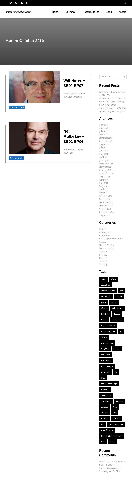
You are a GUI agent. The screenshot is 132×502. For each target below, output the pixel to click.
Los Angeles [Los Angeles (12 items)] (106, 360)
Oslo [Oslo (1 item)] (103, 378)
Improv (102, 242)
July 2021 (103, 147)
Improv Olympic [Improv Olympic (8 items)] (108, 326)
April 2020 (104, 189)
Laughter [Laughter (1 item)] (105, 349)
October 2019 (105, 209)
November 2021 (106, 138)
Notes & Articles (91, 12)
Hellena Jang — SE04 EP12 (111, 111)
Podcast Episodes (107, 248)
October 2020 (105, 170)
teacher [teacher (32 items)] (104, 407)
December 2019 (106, 202)
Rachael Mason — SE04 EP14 (112, 98)
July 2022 (103, 131)
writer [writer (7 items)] (112, 442)
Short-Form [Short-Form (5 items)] (106, 401)
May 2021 (103, 154)
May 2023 (103, 125)
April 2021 (103, 157)
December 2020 (106, 163)
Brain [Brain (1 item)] (103, 302)
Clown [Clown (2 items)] (104, 308)
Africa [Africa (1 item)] (113, 279)
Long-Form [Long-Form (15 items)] (105, 355)
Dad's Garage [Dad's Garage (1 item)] (117, 308)
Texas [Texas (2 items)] (115, 407)
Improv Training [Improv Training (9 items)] (108, 331)
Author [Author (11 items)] (119, 296)
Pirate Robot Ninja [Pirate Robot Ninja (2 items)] (109, 384)
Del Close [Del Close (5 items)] (105, 314)
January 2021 (105, 160)
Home (55, 12)
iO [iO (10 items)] (121, 331)
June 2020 (103, 183)
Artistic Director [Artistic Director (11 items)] (108, 291)
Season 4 (103, 261)
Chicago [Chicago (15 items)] (114, 302)
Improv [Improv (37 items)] (104, 320)
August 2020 (104, 176)
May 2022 (103, 134)
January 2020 (105, 199)
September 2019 (106, 212)
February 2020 (105, 196)
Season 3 (103, 258)
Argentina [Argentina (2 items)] (105, 285)
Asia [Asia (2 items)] (121, 291)
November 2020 (106, 167)
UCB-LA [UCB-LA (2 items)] (104, 419)
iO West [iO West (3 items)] (104, 337)
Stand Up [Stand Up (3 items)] (119, 401)
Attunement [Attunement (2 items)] (106, 296)
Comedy (103, 229)
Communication (106, 232)
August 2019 (104, 215)
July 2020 (103, 179)
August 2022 (104, 128)
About (109, 12)
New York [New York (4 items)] (105, 372)
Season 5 (103, 264)
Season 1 (103, 251)
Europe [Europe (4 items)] (117, 314)
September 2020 (106, 173)
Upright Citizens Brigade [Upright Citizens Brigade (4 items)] (111, 436)
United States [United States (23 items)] (107, 430)
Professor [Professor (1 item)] (105, 389)
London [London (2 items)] (117, 349)
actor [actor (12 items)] (103, 279)
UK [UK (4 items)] (102, 424)
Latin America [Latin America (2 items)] (107, 343)
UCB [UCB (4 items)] (115, 413)
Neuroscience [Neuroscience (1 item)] (107, 366)
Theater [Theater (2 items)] (104, 413)
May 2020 (103, 186)
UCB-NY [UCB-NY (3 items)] (116, 419)
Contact (123, 12)
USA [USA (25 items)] (103, 442)
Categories (71, 12)
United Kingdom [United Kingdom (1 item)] (116, 424)
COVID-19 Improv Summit (111, 238)
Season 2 (103, 255)
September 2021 (106, 141)
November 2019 (106, 205)
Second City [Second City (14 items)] (106, 395)
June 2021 (103, 150)
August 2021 (104, 144)
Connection (104, 235)
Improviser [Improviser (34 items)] (117, 320)
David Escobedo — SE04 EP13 (112, 108)
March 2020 (104, 192)
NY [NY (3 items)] (115, 372)
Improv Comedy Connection (18, 12)
